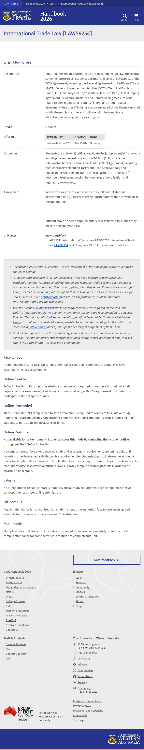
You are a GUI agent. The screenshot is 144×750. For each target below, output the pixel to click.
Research (81, 582)
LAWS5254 (61, 245)
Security (82, 682)
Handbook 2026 (35, 3)
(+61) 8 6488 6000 (87, 652)
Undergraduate (15, 577)
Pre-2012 (11, 620)
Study (79, 577)
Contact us (12, 629)
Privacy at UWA (82, 706)
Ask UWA (83, 664)
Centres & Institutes (87, 596)
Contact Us (84, 658)
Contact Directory (16, 654)
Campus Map (85, 670)
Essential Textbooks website (41, 308)
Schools (80, 592)
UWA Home (11, 3)
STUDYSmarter (50, 297)
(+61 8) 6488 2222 (87, 691)
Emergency (84, 688)
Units (53, 3)
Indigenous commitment (87, 701)
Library (17, 322)
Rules (9, 606)
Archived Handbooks (18, 625)
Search (125, 16)
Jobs (9, 658)
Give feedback (104, 559)
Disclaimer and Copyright (88, 710)
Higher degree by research (21, 587)
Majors (10, 592)
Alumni (80, 601)
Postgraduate (14, 582)
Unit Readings (37, 327)
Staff (8, 649)
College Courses (15, 601)
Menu (136, 16)
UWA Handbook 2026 (17, 571)
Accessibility (80, 715)
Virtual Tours (85, 676)
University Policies (16, 615)
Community (83, 587)
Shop (79, 606)
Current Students (16, 644)
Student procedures (17, 611)
